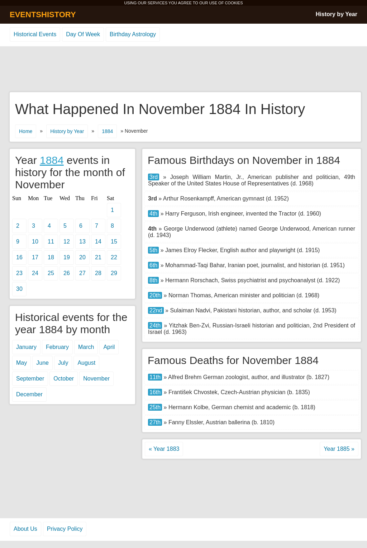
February (57, 347)
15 (114, 241)
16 (19, 257)
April (109, 347)
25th (155, 407)
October (63, 378)
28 (98, 273)
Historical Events (35, 34)
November (96, 378)
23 (19, 273)
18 (51, 257)
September (30, 378)
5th (153, 250)
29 (114, 273)
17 (35, 257)
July (63, 363)
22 (114, 257)
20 (82, 257)
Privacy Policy (65, 529)
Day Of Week (83, 34)
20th (155, 295)
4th (153, 214)
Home (25, 131)
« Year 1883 (164, 449)
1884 (107, 131)
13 (82, 241)
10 (35, 241)
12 (66, 241)
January (26, 347)
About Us (25, 529)
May (21, 363)
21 (98, 257)
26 (66, 273)
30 (19, 289)
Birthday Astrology (133, 34)
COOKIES (234, 3)
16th (155, 392)
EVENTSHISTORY (43, 14)
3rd (153, 177)
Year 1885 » (339, 449)
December (29, 394)
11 (51, 241)
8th (153, 280)
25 (51, 273)
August (86, 363)
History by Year (336, 14)
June (42, 363)
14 (98, 241)
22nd (155, 310)
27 (82, 273)
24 (35, 273)
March (86, 347)
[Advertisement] (183, 69)
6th (153, 265)
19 (66, 257)
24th (155, 325)
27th (155, 422)
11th (155, 377)
